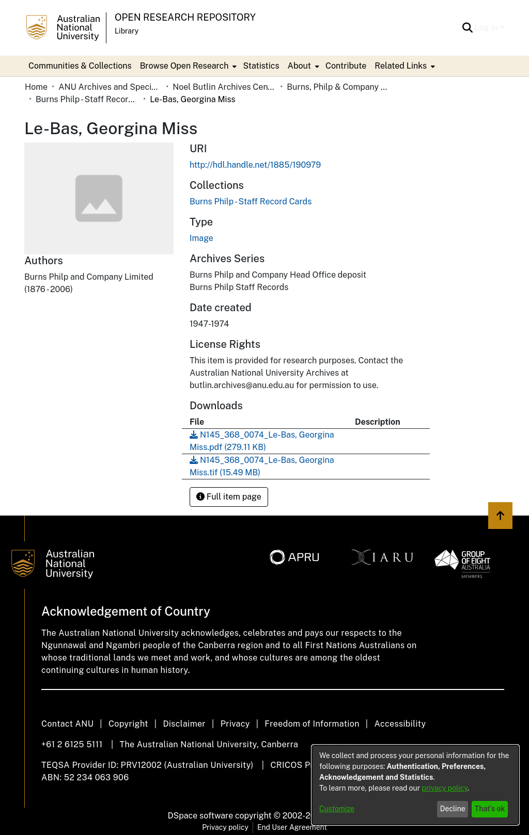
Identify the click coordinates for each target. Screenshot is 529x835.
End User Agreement (292, 827)
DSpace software (201, 816)
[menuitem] (187, 66)
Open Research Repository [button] (185, 17)
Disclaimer (184, 724)
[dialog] (415, 785)
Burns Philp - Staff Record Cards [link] (87, 99)
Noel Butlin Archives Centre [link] (224, 87)
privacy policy (445, 788)
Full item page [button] (228, 497)
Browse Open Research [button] (184, 66)
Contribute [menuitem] (345, 66)
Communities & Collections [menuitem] (80, 66)
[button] (467, 28)
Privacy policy (225, 827)
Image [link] (201, 238)
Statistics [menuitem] (261, 66)
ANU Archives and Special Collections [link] (110, 87)
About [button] (299, 66)
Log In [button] (487, 28)
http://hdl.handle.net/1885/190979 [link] (255, 165)
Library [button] (126, 31)
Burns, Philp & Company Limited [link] (338, 87)
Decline (452, 809)
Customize (336, 809)
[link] (251, 201)
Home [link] (36, 87)
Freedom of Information (311, 724)
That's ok (490, 809)
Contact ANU (67, 724)
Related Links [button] (401, 66)
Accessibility (400, 724)
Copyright (128, 724)
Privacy (235, 724)
